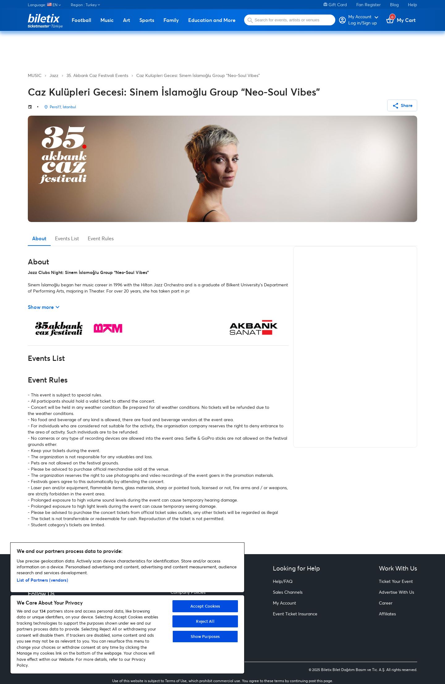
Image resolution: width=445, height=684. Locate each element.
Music (107, 20)
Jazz (53, 75)
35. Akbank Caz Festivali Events (97, 75)
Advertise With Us (396, 592)
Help (412, 4)
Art (126, 20)
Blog (394, 4)
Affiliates (387, 614)
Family (171, 20)
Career (385, 603)
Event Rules (101, 238)
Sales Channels (288, 592)
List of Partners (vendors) (42, 580)
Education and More (211, 20)
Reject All (205, 621)
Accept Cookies (205, 606)
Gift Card (335, 4)
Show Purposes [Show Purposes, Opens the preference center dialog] (205, 636)
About (39, 238)
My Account (284, 603)
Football (81, 20)
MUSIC (34, 75)
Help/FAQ (283, 581)
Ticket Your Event (396, 581)
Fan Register (368, 4)
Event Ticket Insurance (295, 614)
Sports (146, 20)
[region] (127, 608)
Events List (67, 238)
